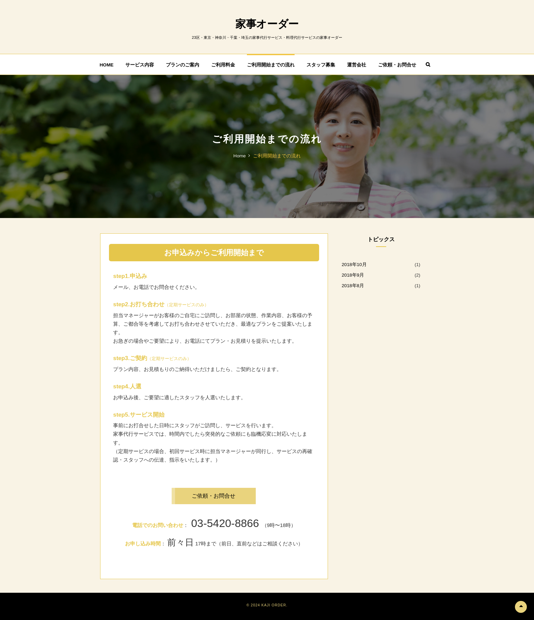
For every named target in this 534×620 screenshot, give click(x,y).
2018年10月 (354, 264)
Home (239, 155)
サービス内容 (139, 64)
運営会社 (356, 64)
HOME (107, 64)
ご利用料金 (223, 64)
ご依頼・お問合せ (397, 64)
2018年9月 (353, 274)
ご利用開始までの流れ (271, 64)
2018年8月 (353, 285)
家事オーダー (267, 24)
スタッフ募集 (321, 64)
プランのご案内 (182, 64)
